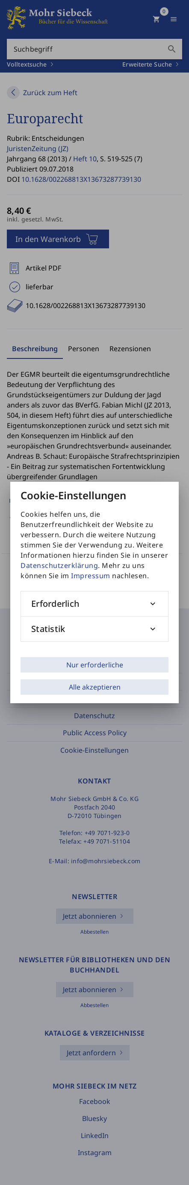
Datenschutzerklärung (59, 565)
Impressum (90, 575)
